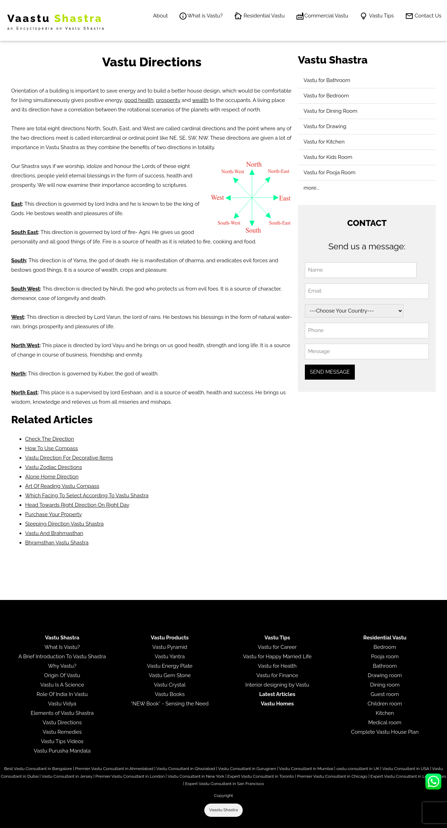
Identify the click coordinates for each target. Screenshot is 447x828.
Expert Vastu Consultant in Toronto (260, 776)
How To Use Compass (51, 448)
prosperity (168, 100)
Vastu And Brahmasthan (54, 533)
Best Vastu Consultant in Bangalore (38, 768)
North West (25, 345)
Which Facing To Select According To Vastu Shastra (86, 495)
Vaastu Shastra (223, 809)
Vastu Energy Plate (169, 666)
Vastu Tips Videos (62, 741)
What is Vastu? (200, 16)
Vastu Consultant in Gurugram (247, 768)
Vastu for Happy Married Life (277, 656)
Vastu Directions (62, 722)
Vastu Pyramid (169, 647)
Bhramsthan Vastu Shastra (56, 543)
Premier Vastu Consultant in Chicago (332, 776)
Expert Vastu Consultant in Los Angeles (408, 776)
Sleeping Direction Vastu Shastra (64, 524)
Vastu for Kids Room (327, 157)
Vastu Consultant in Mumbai (306, 768)
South (18, 260)
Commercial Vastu (322, 16)
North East (24, 392)
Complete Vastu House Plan (385, 732)
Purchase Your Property (53, 514)
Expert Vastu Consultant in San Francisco (224, 783)
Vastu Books (170, 694)
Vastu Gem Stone (170, 675)
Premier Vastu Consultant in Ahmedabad (114, 768)
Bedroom (385, 647)
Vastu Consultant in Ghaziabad (185, 768)
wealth (200, 100)
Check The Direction (49, 439)
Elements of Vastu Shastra (62, 713)
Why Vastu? (62, 666)
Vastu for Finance (277, 675)
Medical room (384, 722)
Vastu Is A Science (62, 685)
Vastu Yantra (170, 656)
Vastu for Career (277, 647)
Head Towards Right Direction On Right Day (77, 505)
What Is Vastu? (62, 647)
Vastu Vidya (62, 704)
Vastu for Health (277, 666)
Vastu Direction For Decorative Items (69, 458)
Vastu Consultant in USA (405, 768)
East (16, 204)
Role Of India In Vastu (62, 694)
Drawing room (385, 675)
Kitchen (385, 713)
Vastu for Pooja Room (329, 172)
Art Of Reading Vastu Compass (62, 486)
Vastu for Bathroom (326, 80)
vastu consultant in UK (358, 768)
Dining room (385, 685)
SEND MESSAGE (330, 372)
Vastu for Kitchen (323, 142)
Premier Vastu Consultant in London (129, 776)
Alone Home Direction (52, 477)
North (18, 374)
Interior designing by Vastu (277, 685)
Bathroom (385, 666)
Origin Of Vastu (62, 675)
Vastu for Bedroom (326, 96)
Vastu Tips (376, 16)
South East (24, 232)
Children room (385, 704)
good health (139, 100)
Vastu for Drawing (324, 126)
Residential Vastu (259, 16)
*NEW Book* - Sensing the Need (170, 704)
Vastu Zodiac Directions (53, 467)
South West (25, 289)
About (160, 16)
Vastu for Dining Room (330, 111)
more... (311, 188)
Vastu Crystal (170, 685)
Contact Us (423, 16)
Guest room (385, 694)
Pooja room (384, 656)
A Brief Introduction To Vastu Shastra (62, 656)
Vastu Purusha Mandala (62, 751)
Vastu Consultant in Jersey (67, 776)
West (17, 317)
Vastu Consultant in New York (196, 776)
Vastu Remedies (62, 732)
